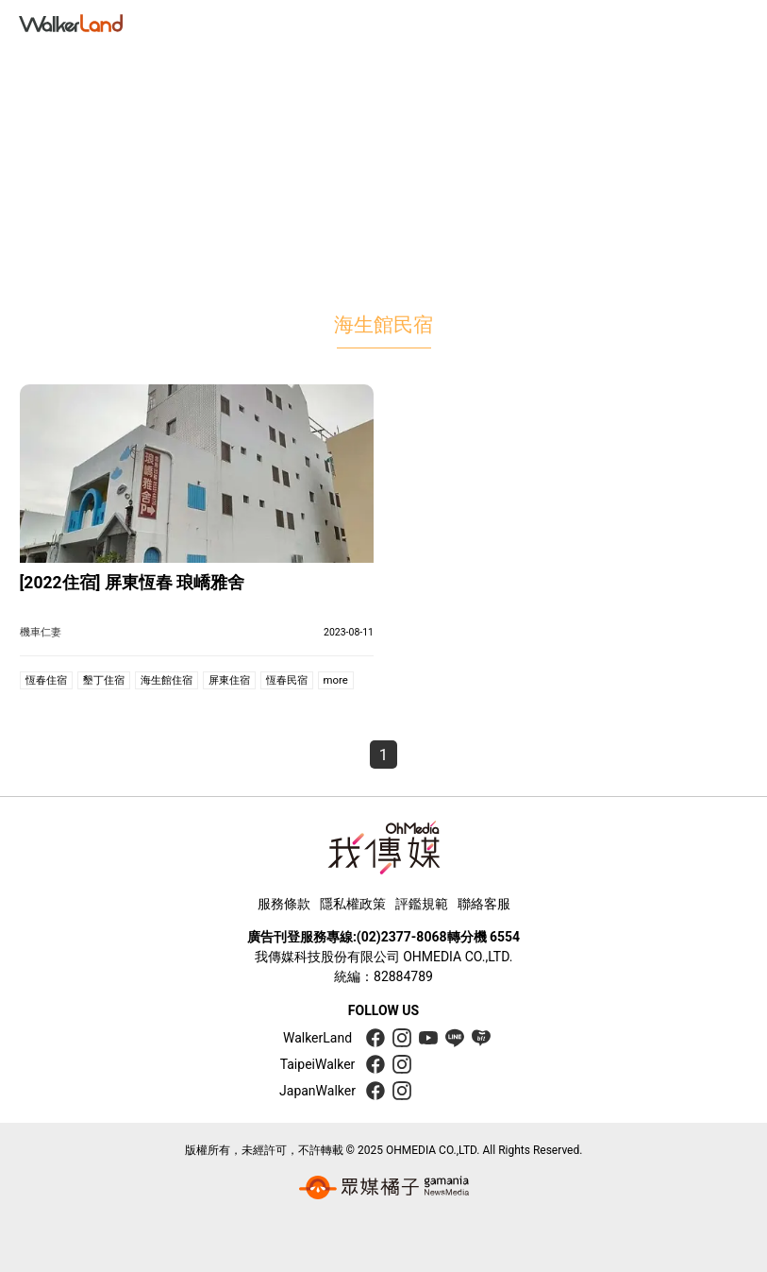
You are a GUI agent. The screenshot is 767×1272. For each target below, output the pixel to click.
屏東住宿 (229, 680)
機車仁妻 (40, 632)
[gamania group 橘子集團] (384, 1187)
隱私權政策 (353, 903)
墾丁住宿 (104, 680)
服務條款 (284, 903)
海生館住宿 (166, 680)
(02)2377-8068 (402, 936)
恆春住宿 (46, 680)
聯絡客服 (484, 903)
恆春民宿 (287, 680)
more (336, 680)
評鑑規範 (421, 903)
